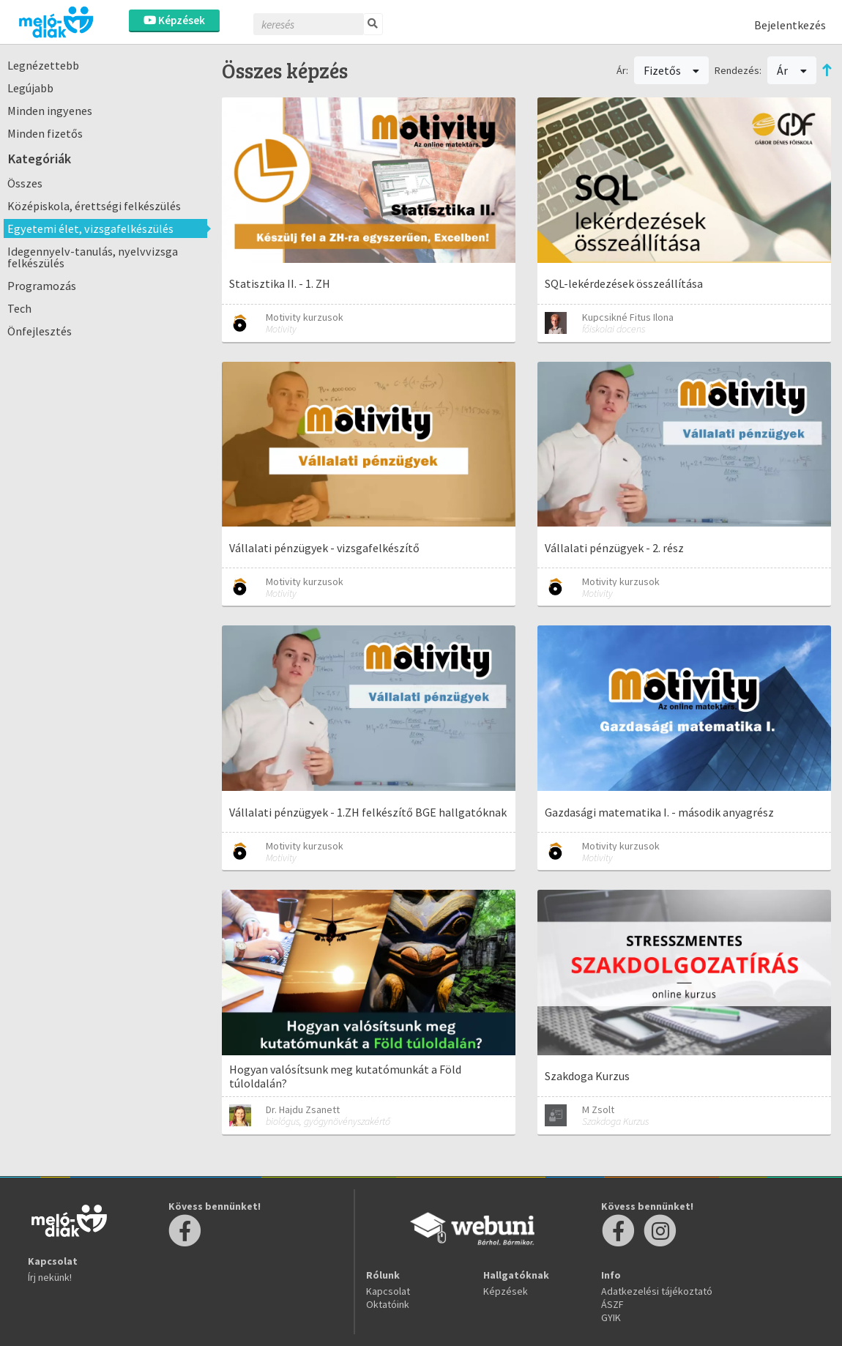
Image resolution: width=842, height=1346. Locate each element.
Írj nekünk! (50, 1277)
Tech (19, 308)
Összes (24, 183)
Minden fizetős (45, 133)
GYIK (611, 1317)
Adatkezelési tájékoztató (656, 1291)
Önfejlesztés (39, 331)
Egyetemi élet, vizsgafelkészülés (90, 228)
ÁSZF (612, 1304)
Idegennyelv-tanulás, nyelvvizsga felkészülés (92, 257)
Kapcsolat (388, 1291)
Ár (792, 70)
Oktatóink (387, 1304)
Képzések (174, 20)
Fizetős (672, 70)
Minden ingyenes (49, 110)
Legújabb (30, 88)
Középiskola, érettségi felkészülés (94, 205)
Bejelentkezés (790, 25)
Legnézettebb (43, 65)
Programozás (41, 285)
